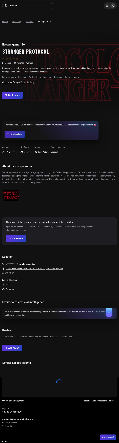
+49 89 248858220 (12, 411)
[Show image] (11, 195)
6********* (10, 264)
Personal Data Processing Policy (98, 400)
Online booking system (13, 400)
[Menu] (110, 5)
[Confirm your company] (16, 238)
